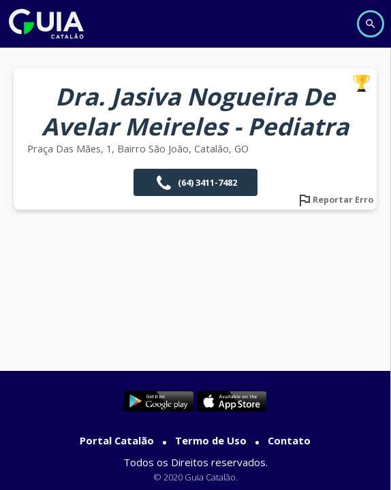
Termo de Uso (211, 440)
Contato (289, 440)
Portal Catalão (117, 440)
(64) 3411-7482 (195, 182)
